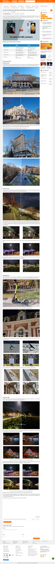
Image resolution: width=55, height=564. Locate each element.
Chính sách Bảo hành (18, 550)
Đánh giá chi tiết (13, 6)
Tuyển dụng (17, 551)
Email (23, 534)
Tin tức (16, 554)
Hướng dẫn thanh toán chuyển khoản (33, 554)
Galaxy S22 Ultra (15, 542)
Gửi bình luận (36, 538)
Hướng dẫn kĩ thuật (44, 6)
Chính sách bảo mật (6, 550)
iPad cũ (24, 543)
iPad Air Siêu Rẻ (15, 543)
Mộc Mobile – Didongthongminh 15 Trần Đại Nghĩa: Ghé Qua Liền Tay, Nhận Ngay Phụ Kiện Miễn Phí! (46, 52)
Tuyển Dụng (29, 547)
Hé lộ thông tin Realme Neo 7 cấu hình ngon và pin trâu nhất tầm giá (49, 67)
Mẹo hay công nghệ (35, 6)
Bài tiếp (37, 519)
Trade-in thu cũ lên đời (19, 555)
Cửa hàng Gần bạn (46, 1)
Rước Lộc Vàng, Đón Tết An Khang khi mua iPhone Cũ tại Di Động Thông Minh (43, 67)
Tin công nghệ (6, 6)
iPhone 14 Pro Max (35, 543)
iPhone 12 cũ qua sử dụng (26, 542)
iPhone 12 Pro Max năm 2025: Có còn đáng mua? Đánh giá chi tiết (49, 60)
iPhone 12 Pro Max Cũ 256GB (6, 543)
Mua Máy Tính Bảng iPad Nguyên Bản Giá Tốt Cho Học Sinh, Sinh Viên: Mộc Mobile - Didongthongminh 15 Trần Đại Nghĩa (43, 60)
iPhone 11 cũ (4, 542)
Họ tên (4, 534)
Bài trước (33, 519)
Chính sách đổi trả (18, 547)
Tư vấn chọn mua (21, 6)
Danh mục (14, 1)
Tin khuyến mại (27, 6)
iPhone (33, 542)
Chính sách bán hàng (29, 7)
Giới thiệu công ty (5, 547)
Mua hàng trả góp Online (31, 550)
